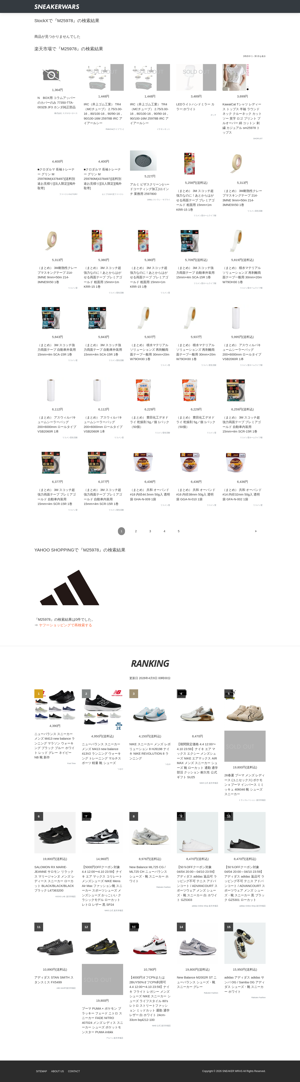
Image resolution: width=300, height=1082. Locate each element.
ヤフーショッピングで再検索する (65, 625)
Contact (74, 1071)
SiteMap (41, 1071)
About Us (57, 1071)
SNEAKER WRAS (232, 1071)
